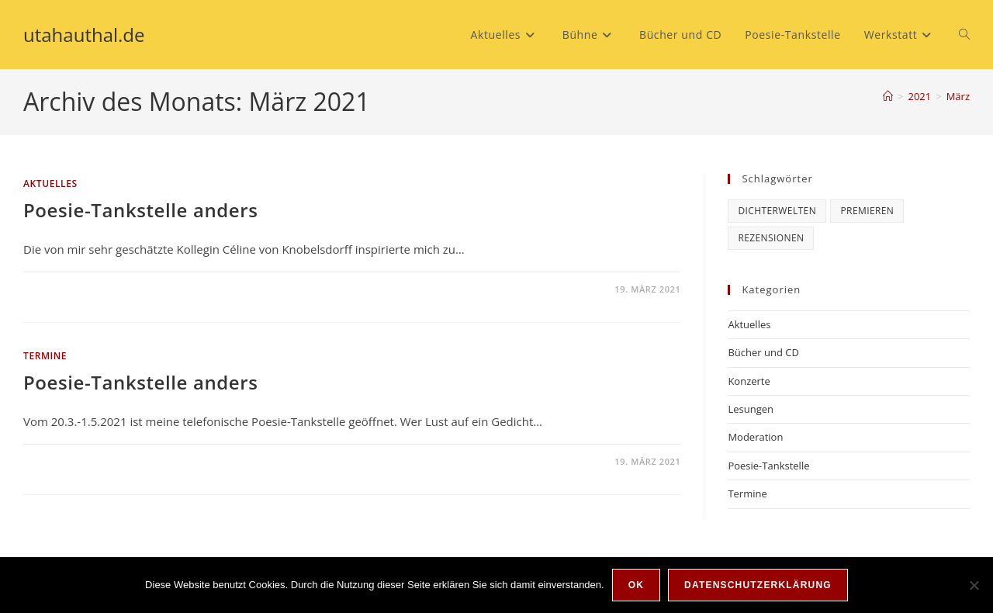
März (958, 96)
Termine (45, 355)
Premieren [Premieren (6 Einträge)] (867, 210)
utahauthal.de (84, 34)
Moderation (755, 437)
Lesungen (750, 409)
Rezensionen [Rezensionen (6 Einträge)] (771, 237)
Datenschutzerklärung (758, 585)
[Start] (888, 96)
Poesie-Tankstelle (768, 466)
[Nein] (973, 585)
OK (636, 585)
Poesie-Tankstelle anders (140, 210)
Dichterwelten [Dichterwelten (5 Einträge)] (777, 210)
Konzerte (749, 381)
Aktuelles (50, 183)
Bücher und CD (763, 352)
